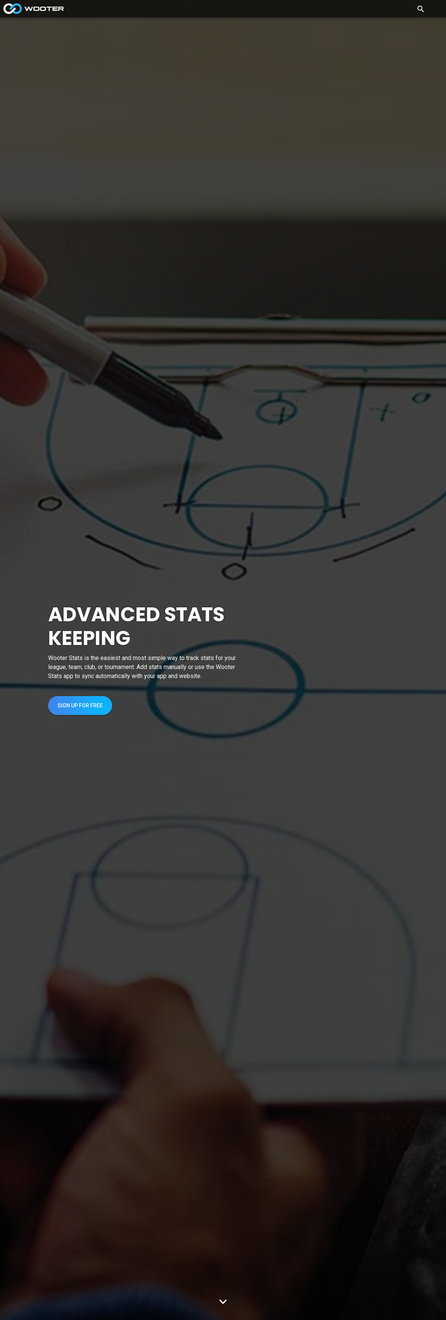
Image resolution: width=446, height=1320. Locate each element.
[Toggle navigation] (436, 8)
